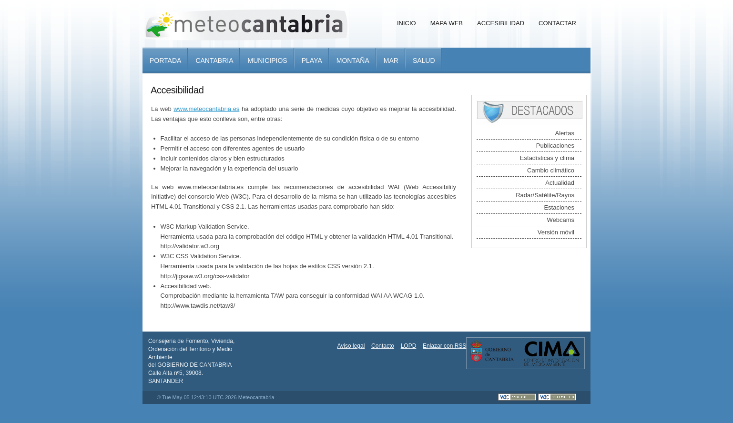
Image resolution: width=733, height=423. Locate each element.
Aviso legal (351, 345)
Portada (165, 60)
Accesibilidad (500, 23)
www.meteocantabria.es (206, 108)
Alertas (564, 133)
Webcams (560, 219)
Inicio (406, 23)
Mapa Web (446, 23)
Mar (391, 60)
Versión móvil (556, 232)
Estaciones (559, 207)
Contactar (557, 23)
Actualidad (559, 182)
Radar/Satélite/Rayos (545, 195)
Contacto (382, 345)
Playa (312, 60)
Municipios (267, 60)
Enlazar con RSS (444, 345)
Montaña (352, 60)
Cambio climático (550, 170)
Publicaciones (555, 145)
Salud (424, 60)
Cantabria (214, 60)
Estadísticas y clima (547, 157)
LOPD (409, 345)
